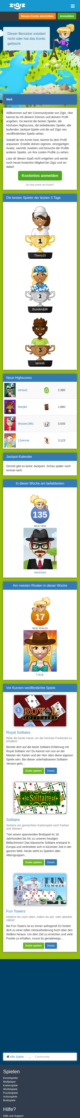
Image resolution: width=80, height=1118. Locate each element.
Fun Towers (16, 911)
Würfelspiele (10, 1089)
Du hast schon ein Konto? (40, 184)
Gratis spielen (33, 770)
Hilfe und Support (13, 1115)
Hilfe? (9, 1109)
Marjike (22, 407)
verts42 (22, 390)
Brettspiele (9, 1100)
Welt (9, 99)
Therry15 (40, 255)
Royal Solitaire (18, 732)
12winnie (23, 440)
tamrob (40, 363)
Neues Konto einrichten (37, 16)
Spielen (11, 1071)
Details (51, 770)
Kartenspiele (10, 1085)
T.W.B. (40, 674)
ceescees (40, 572)
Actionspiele (10, 1096)
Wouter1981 (26, 423)
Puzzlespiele (10, 1092)
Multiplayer (9, 1081)
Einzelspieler (10, 1078)
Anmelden (67, 16)
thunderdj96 (40, 309)
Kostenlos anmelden (40, 176)
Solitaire (13, 820)
